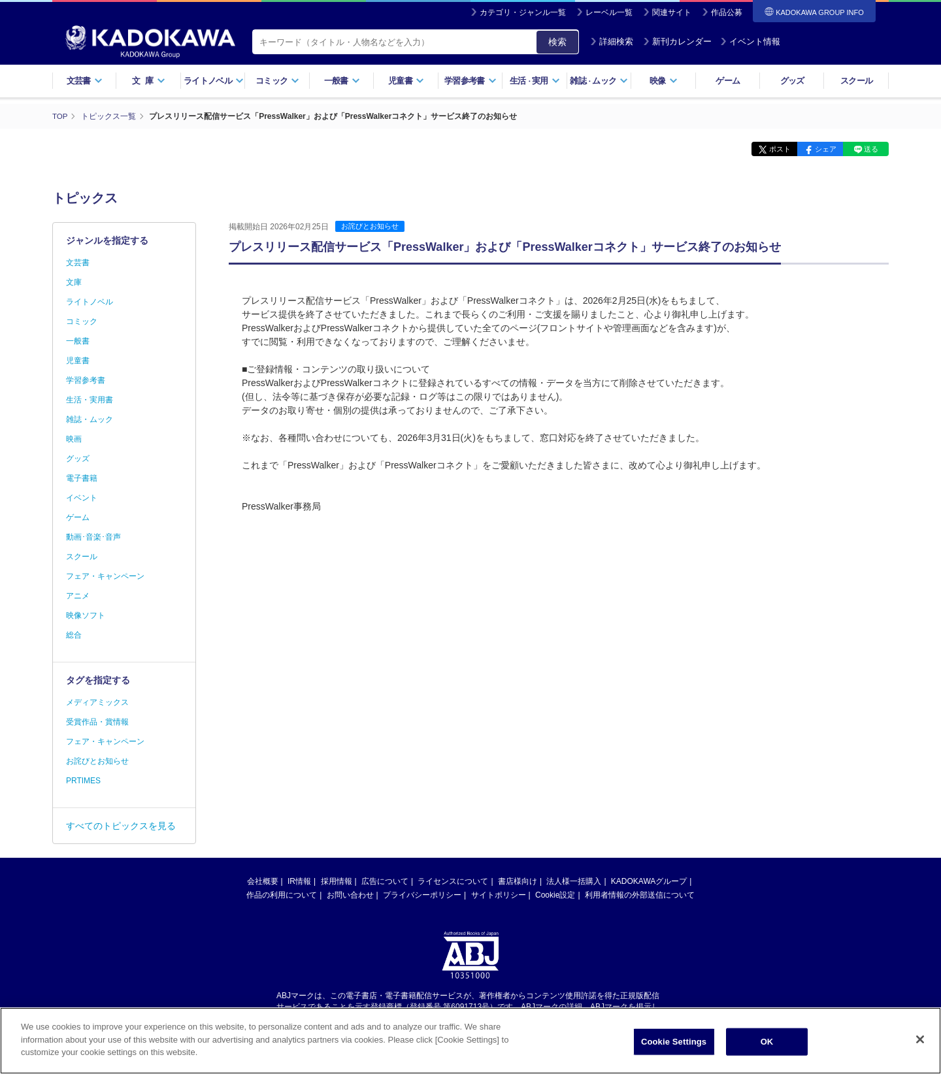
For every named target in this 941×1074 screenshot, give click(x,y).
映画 (74, 439)
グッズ (792, 81)
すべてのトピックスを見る (121, 826)
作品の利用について (281, 895)
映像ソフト (85, 615)
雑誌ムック (599, 81)
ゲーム (728, 81)
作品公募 (726, 12)
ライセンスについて (453, 881)
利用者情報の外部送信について (640, 895)
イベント (81, 497)
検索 (557, 42)
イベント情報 (750, 41)
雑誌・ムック (89, 419)
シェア (818, 149)
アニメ (78, 595)
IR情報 (299, 881)
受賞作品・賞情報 (97, 721)
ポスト (768, 149)
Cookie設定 (555, 895)
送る (869, 149)
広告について (384, 881)
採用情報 (336, 881)
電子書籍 (81, 478)
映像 (664, 81)
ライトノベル (214, 81)
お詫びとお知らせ (370, 226)
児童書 (406, 81)
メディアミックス (97, 702)
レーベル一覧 (609, 12)
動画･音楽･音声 (93, 537)
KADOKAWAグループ (649, 881)
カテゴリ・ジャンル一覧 (523, 12)
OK (767, 1049)
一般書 (342, 81)
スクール (856, 81)
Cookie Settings (673, 1049)
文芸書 (85, 81)
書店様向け (517, 881)
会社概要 (262, 881)
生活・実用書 (89, 399)
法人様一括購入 (573, 881)
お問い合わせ (350, 895)
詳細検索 (611, 41)
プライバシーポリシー (422, 895)
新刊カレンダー (677, 41)
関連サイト (671, 12)
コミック (277, 81)
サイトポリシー (498, 895)
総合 (74, 635)
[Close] (920, 1047)
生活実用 (535, 81)
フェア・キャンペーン (105, 576)
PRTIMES (83, 780)
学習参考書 (470, 81)
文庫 (74, 282)
